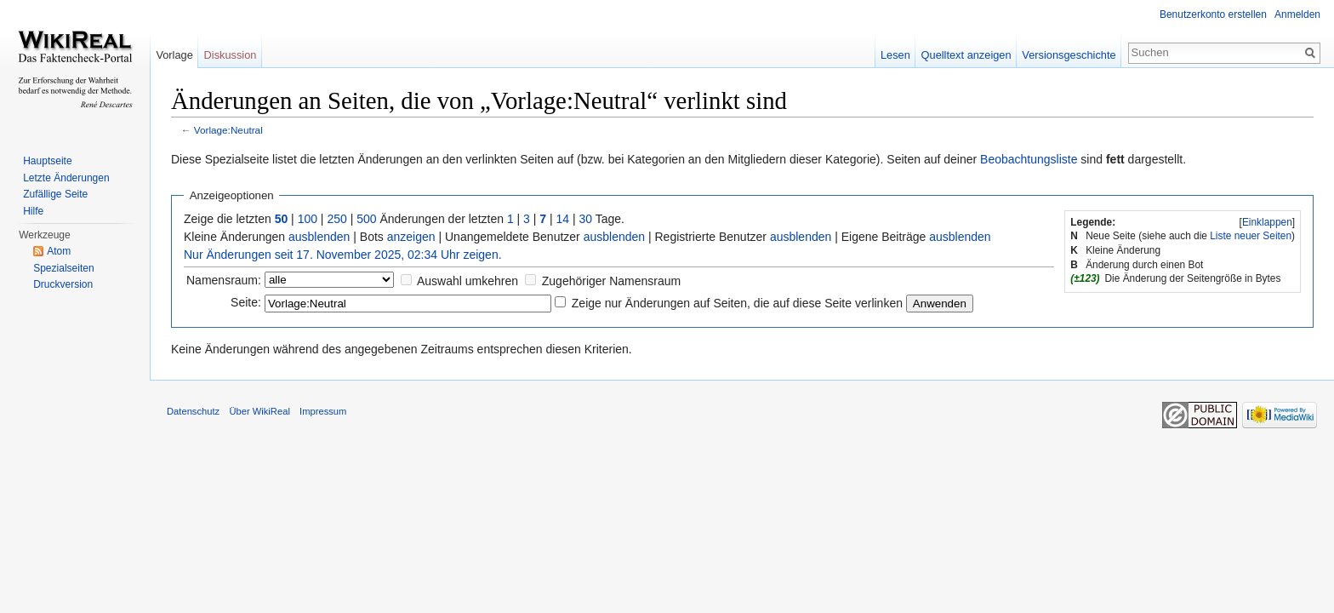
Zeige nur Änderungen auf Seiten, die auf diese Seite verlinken (737, 303)
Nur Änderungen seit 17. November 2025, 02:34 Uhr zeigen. (343, 254)
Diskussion (230, 55)
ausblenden (319, 236)
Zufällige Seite (55, 194)
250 (336, 219)
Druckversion (63, 284)
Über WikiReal (259, 411)
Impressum (322, 411)
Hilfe (33, 211)
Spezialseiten (63, 268)
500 (366, 219)
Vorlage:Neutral (228, 129)
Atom (59, 251)
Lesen (895, 55)
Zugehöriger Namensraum (611, 281)
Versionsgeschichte (1068, 55)
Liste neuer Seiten (1250, 236)
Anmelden (1297, 14)
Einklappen (1267, 222)
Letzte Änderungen (66, 178)
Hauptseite (47, 161)
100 (307, 219)
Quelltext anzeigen (966, 55)
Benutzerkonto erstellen (1213, 14)
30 (586, 219)
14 (563, 219)
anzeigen (411, 236)
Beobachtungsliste (1028, 159)
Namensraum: (223, 280)
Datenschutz (193, 411)
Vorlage (174, 55)
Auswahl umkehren (467, 281)
